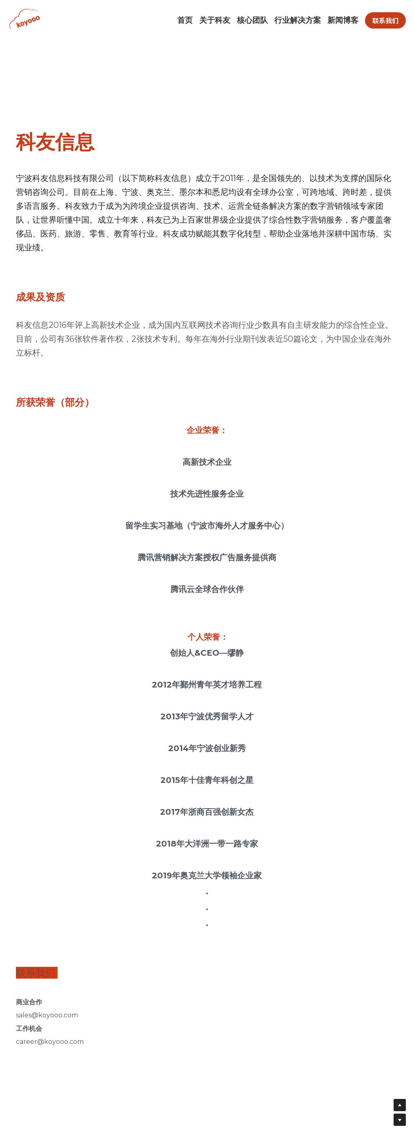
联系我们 (385, 20)
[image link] (30, 19)
